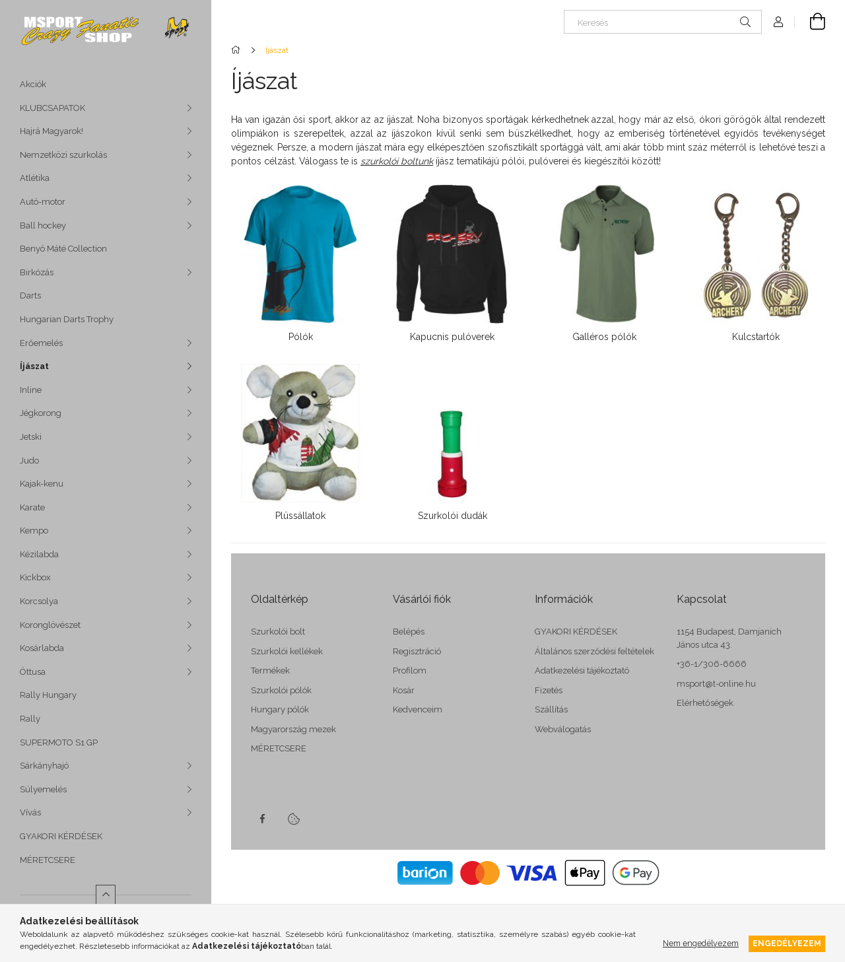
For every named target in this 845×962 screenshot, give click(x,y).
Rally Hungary (48, 695)
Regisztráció (417, 651)
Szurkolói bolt (278, 631)
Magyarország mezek (293, 729)
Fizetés (548, 690)
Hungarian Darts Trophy (67, 319)
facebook (262, 818)
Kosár (404, 690)
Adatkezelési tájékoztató (582, 670)
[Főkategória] (238, 50)
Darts (30, 295)
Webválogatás (563, 729)
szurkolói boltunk (396, 161)
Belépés (408, 631)
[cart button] (810, 22)
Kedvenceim (417, 709)
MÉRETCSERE (47, 860)
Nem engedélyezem (701, 943)
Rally (30, 719)
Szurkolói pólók (281, 690)
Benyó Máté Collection (63, 249)
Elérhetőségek (705, 703)
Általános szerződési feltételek (594, 651)
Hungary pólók (280, 709)
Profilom (409, 670)
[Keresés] (663, 22)
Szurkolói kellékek (287, 651)
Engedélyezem (787, 943)
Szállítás (551, 709)
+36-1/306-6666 (712, 664)
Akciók (33, 84)
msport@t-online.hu (716, 684)
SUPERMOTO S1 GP (59, 742)
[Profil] (778, 22)
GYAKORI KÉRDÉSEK (61, 836)
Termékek (270, 670)
